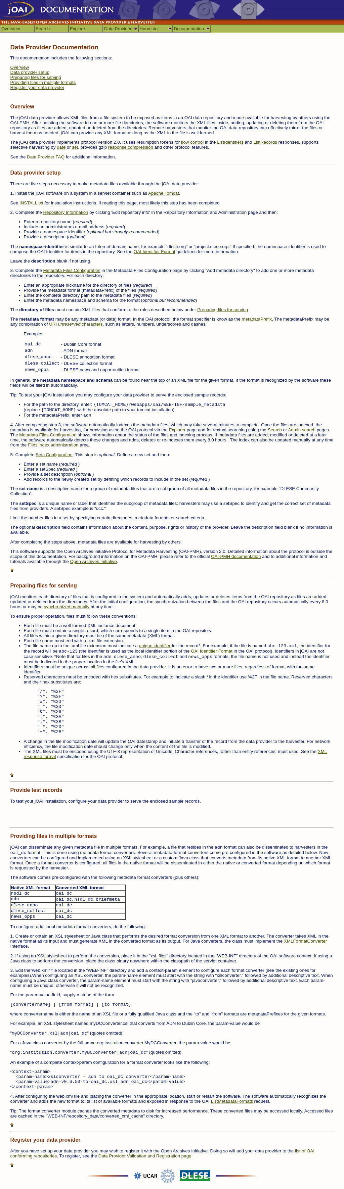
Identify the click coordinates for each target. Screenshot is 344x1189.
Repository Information (65, 212)
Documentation (189, 28)
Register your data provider (37, 87)
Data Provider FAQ (45, 156)
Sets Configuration (54, 454)
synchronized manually (67, 606)
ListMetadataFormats (232, 1101)
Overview (10, 28)
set (75, 147)
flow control (192, 142)
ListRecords (265, 142)
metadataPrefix (257, 319)
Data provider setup (29, 72)
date (61, 147)
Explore (77, 28)
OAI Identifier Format (154, 251)
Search (43, 28)
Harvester (149, 28)
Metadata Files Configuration (71, 270)
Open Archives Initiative (93, 561)
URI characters (75, 324)
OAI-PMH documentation (236, 556)
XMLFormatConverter (305, 941)
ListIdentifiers (230, 142)
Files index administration (53, 444)
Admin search (301, 429)
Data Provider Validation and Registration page (144, 1155)
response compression (130, 147)
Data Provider (118, 28)
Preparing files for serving (35, 77)
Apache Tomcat (163, 193)
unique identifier (155, 645)
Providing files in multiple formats (43, 82)
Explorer (177, 429)
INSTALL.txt (31, 202)
